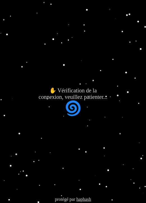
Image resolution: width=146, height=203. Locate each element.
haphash (83, 199)
